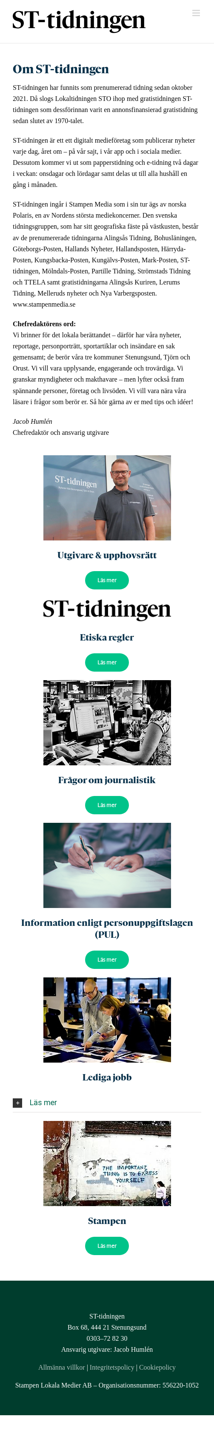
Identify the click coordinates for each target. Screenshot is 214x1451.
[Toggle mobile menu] (196, 13)
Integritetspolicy (112, 1367)
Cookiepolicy (157, 1367)
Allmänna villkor (61, 1367)
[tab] (107, 1102)
